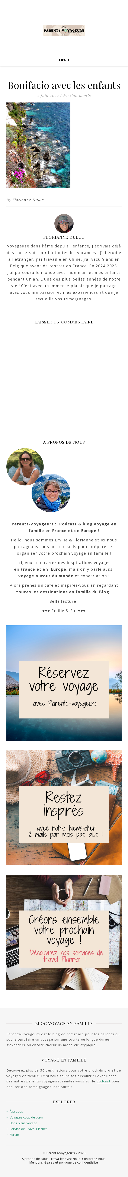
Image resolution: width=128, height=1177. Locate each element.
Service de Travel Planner (26, 1129)
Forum (12, 1134)
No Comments (77, 95)
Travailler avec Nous (65, 1159)
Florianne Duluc (28, 199)
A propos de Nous (35, 1159)
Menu (64, 60)
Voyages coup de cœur (24, 1117)
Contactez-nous (93, 1159)
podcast (104, 1081)
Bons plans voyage (21, 1123)
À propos (14, 1111)
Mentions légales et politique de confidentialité (63, 1162)
